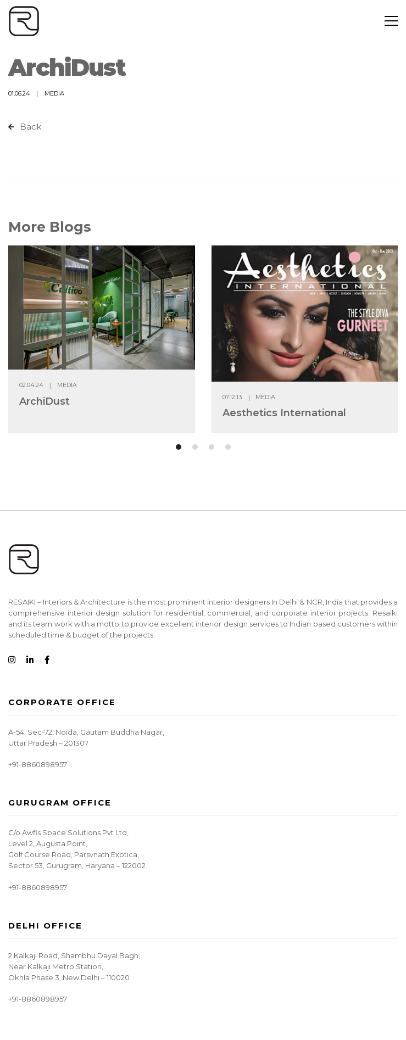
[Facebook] (47, 660)
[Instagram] (12, 660)
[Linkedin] (30, 660)
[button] (178, 446)
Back (24, 126)
